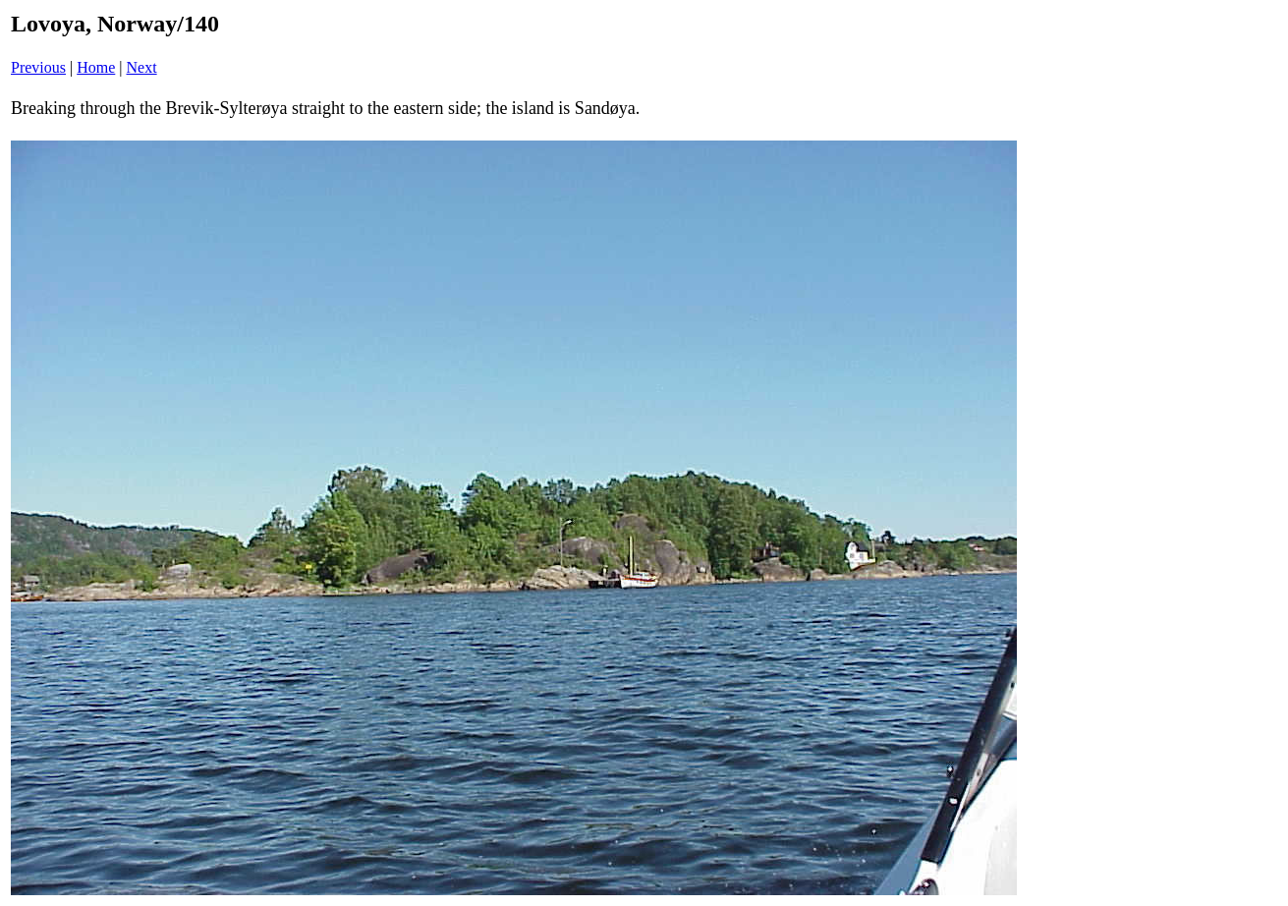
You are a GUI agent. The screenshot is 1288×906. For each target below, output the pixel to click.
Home (96, 67)
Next (142, 67)
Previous (38, 67)
